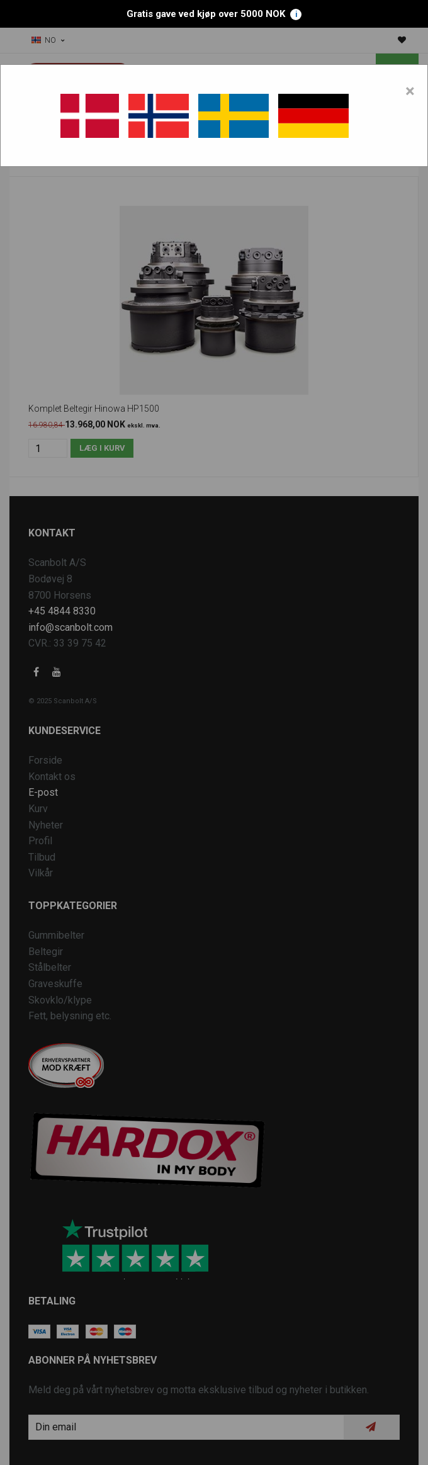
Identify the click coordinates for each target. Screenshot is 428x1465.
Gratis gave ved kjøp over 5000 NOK (214, 14)
